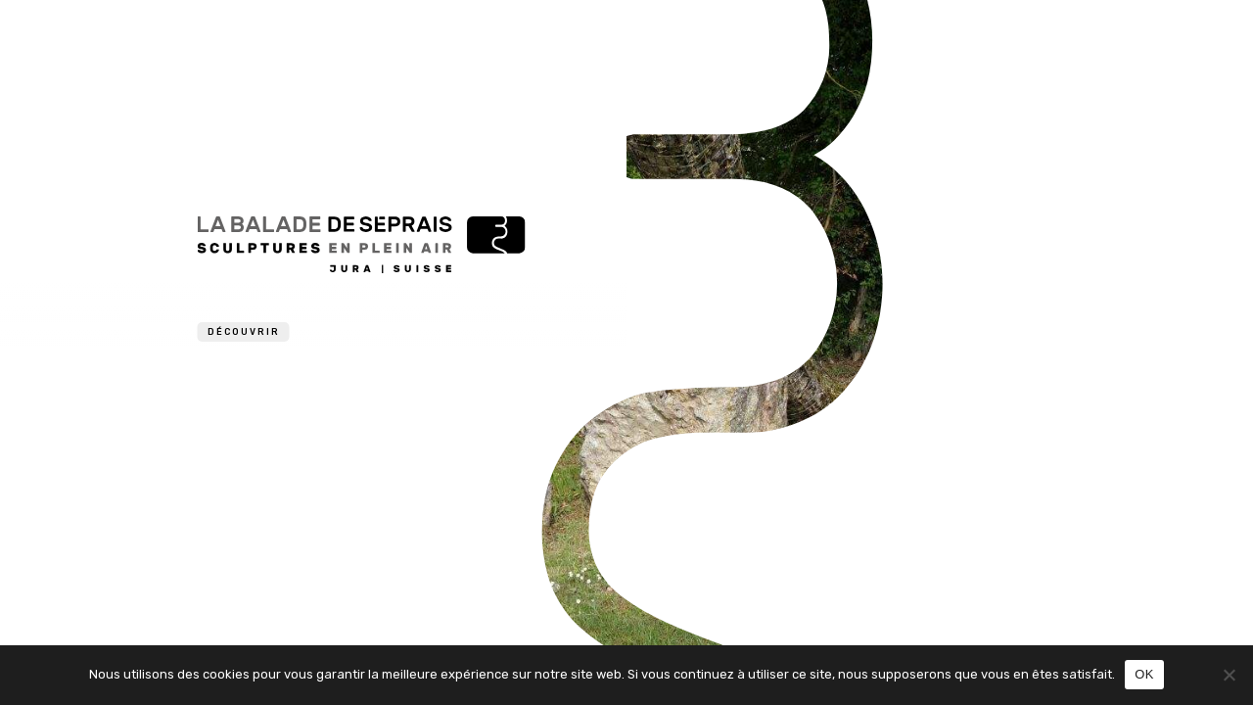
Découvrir (244, 332)
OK (1144, 674)
